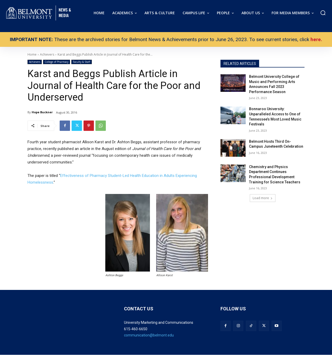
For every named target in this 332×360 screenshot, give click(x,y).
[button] (323, 13)
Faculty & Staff (81, 62)
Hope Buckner (42, 112)
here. (316, 39)
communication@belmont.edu (149, 335)
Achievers (34, 62)
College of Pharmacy (56, 62)
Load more (263, 198)
